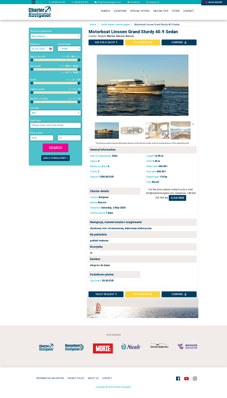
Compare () (152, 2)
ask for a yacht (106, 42)
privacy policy (76, 378)
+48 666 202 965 (57, 2)
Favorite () (133, 2)
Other (176, 10)
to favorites (142, 42)
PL (41, 2)
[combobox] (55, 36)
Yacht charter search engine (115, 24)
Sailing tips (160, 10)
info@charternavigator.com (107, 2)
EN (33, 2)
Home (93, 24)
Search (105, 10)
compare (179, 42)
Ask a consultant (55, 158)
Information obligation (50, 378)
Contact (188, 10)
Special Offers (139, 10)
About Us (93, 378)
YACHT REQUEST (106, 294)
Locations (120, 10)
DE (37, 2)
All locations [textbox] (38, 36)
